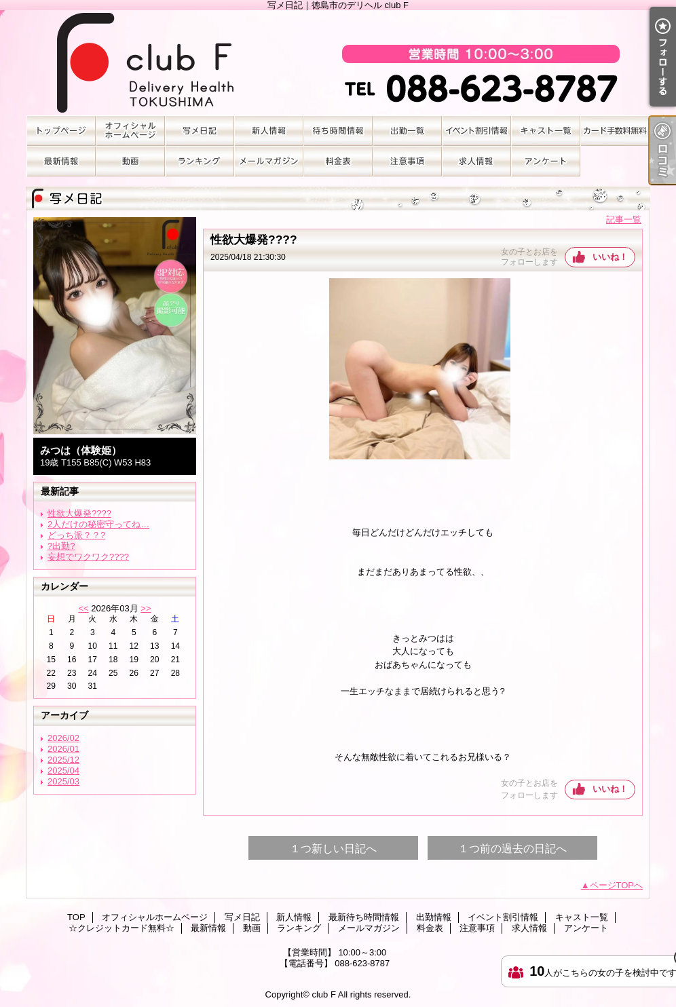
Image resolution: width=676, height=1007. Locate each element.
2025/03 (63, 781)
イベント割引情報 (476, 130)
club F (323, 994)
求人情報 (476, 161)
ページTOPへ (616, 885)
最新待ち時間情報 (338, 130)
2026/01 (63, 749)
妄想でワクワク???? (88, 557)
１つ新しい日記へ (333, 848)
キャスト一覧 (545, 130)
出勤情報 (407, 130)
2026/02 (63, 738)
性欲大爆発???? (79, 513)
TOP (61, 130)
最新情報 (61, 161)
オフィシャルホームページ (130, 130)
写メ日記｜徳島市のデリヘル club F (338, 62)
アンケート (545, 161)
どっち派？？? (76, 535)
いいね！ (610, 257)
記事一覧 (623, 219)
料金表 (338, 161)
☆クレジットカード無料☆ (615, 130)
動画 (130, 161)
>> (145, 608)
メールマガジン (268, 161)
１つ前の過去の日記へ (512, 848)
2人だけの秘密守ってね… (98, 524)
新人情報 (268, 130)
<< (83, 608)
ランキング (199, 161)
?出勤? (61, 546)
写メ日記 (199, 130)
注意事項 (407, 161)
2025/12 (63, 760)
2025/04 (63, 770)
